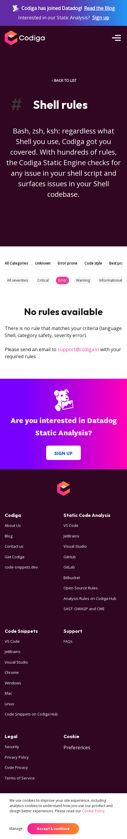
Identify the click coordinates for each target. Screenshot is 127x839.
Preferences (76, 747)
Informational (110, 280)
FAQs (68, 641)
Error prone (67, 263)
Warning (83, 280)
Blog (8, 536)
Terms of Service (20, 778)
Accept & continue (53, 828)
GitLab (69, 567)
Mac (8, 693)
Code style (93, 263)
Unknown (43, 263)
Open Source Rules (80, 588)
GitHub (69, 556)
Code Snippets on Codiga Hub (31, 714)
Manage (16, 828)
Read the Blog (99, 8)
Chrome (12, 672)
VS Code (70, 525)
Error (62, 280)
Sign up (100, 17)
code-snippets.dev (21, 567)
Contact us (14, 546)
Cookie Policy (93, 810)
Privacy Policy (17, 757)
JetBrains (71, 536)
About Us (13, 525)
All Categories (16, 263)
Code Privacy (16, 767)
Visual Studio (75, 546)
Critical (43, 280)
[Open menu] (116, 38)
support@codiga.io (78, 349)
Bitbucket (71, 577)
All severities (17, 280)
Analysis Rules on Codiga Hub (89, 598)
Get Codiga (14, 556)
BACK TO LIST (63, 80)
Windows (13, 683)
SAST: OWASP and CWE (84, 608)
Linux (9, 703)
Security (12, 746)
